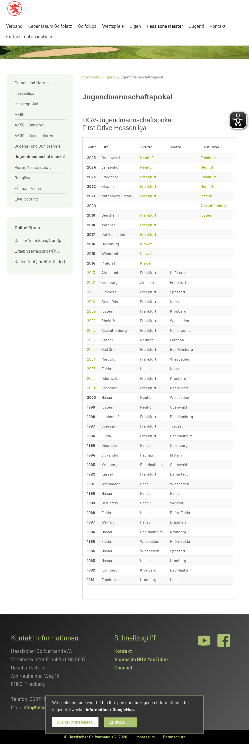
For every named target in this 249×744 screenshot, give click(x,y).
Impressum (145, 736)
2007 (91, 330)
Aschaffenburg (213, 205)
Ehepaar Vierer (28, 188)
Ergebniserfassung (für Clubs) (40, 251)
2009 (91, 311)
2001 (91, 387)
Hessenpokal (26, 103)
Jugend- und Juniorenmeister (40, 146)
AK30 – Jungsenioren (34, 135)
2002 (91, 378)
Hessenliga (24, 93)
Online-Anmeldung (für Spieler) (40, 240)
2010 (91, 301)
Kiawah (146, 243)
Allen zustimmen (75, 722)
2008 (91, 320)
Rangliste (23, 177)
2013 (91, 272)
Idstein (206, 195)
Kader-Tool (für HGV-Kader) (40, 261)
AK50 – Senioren (29, 124)
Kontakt (123, 651)
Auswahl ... (121, 722)
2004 (91, 359)
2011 (90, 291)
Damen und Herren (32, 82)
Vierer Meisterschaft (33, 167)
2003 (91, 368)
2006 (91, 339)
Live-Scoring (26, 198)
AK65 (19, 114)
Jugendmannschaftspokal (40, 156)
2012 (91, 282)
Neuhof (146, 157)
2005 (91, 349)
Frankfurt (208, 157)
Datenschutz (174, 736)
